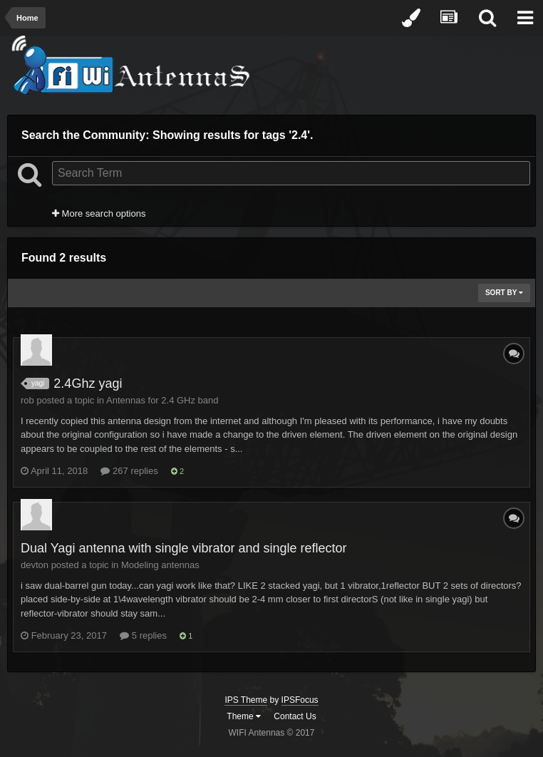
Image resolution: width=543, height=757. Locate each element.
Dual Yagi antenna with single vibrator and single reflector (184, 548)
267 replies (128, 470)
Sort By (504, 293)
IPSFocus (300, 700)
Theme (244, 716)
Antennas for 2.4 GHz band (162, 400)
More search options (98, 213)
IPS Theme (245, 700)
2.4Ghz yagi (87, 383)
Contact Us (295, 716)
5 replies (143, 635)
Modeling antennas (160, 565)
